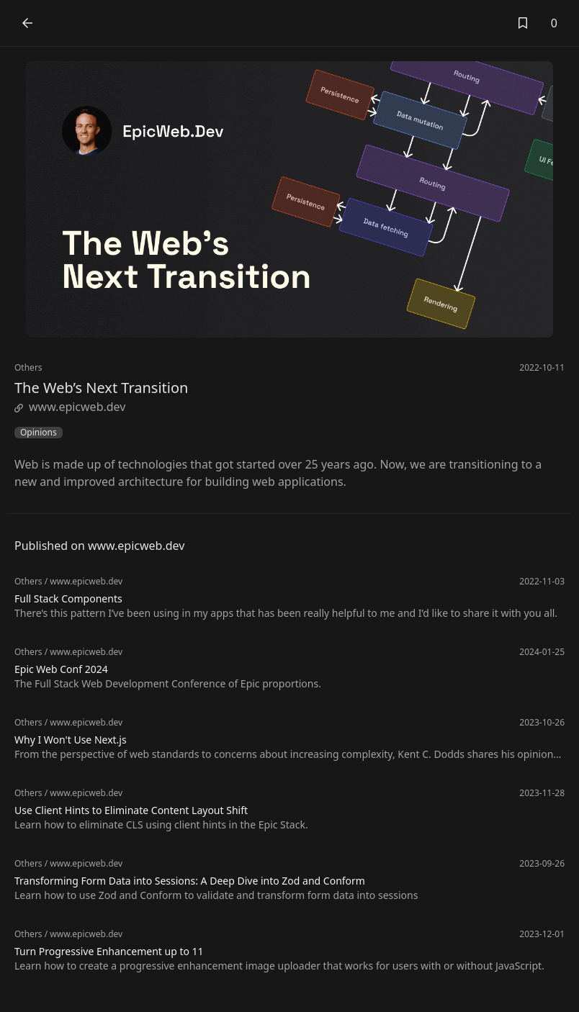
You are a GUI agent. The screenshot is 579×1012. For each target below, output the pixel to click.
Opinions (38, 432)
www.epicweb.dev (69, 407)
